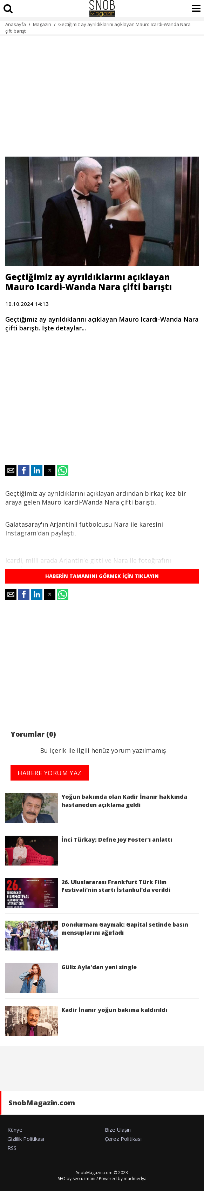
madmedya (135, 1179)
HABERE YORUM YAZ (50, 773)
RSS (11, 1147)
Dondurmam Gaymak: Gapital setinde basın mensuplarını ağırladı (96, 935)
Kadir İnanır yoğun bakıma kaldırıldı (86, 1021)
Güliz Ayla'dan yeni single (71, 978)
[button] (10, 470)
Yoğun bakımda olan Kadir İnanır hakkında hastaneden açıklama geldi (96, 808)
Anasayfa (15, 24)
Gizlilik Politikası (25, 1138)
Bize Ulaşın (118, 1129)
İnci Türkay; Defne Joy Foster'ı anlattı (88, 851)
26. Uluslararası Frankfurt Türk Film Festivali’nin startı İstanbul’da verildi (87, 893)
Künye (14, 1129)
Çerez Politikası (123, 1138)
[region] (102, 92)
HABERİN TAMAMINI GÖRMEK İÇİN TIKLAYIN (102, 576)
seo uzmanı (84, 1179)
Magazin (42, 24)
